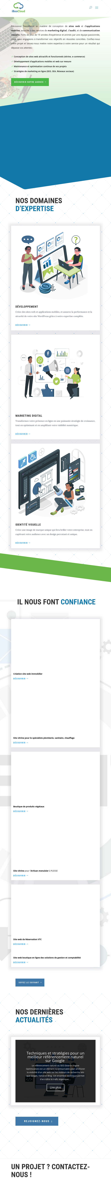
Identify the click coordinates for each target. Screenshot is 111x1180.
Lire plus (55, 1087)
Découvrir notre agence (29, 82)
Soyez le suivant (29, 982)
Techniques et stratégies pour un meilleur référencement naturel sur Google (55, 1056)
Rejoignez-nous (37, 1121)
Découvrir (21, 325)
